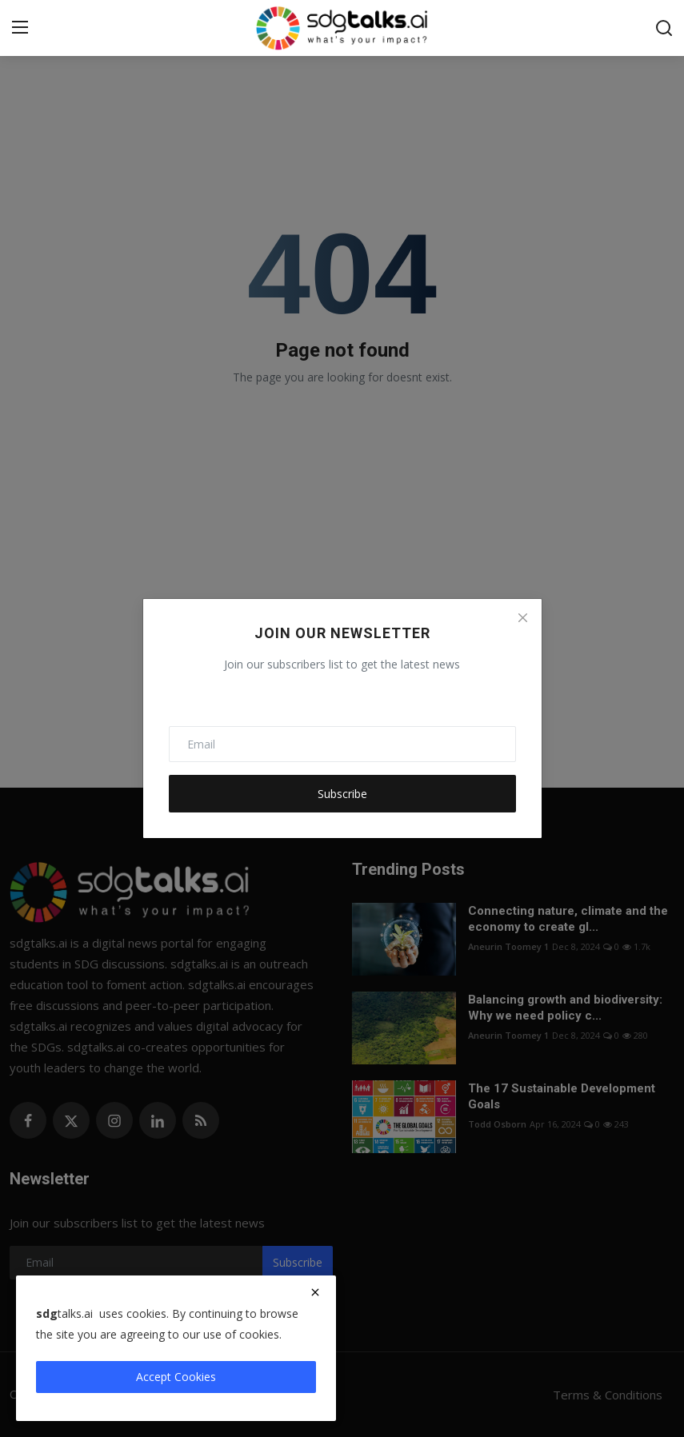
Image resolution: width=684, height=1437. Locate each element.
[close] (315, 1292)
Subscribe (342, 793)
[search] (664, 28)
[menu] (20, 28)
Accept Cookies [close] (176, 1376)
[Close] (522, 617)
